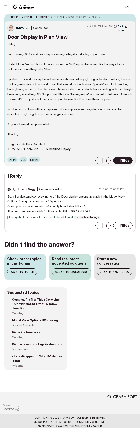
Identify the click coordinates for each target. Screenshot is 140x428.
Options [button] (130, 17)
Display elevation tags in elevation (37, 344)
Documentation (21, 349)
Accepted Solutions (71, 271)
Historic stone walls (26, 332)
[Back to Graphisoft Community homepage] (24, 6)
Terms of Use (64, 421)
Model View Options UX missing (35, 320)
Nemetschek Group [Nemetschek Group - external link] (88, 426)
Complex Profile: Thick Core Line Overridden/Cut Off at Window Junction (36, 304)
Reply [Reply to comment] (124, 225)
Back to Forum (22, 271)
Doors (12, 159)
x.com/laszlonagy (86, 217)
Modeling (17, 313)
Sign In (134, 7)
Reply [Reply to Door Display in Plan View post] (124, 160)
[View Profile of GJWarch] (23, 28)
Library (34, 159)
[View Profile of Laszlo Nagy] (27, 189)
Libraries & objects (23, 325)
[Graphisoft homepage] (122, 397)
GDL (23, 159)
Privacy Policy (42, 421)
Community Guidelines (90, 421)
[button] (99, 160)
